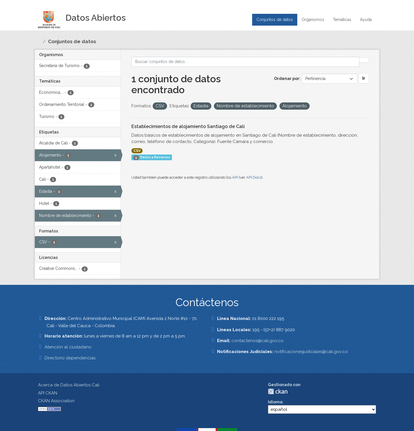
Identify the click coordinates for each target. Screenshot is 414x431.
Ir (363, 78)
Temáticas (342, 19)
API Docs (253, 177)
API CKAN (47, 393)
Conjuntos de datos (274, 19)
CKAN (278, 391)
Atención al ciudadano (68, 347)
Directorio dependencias (70, 358)
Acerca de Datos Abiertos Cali (68, 385)
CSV (137, 151)
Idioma (275, 402)
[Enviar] (364, 60)
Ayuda (366, 19)
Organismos (313, 19)
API (235, 177)
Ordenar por (286, 78)
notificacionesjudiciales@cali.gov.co (311, 351)
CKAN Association (56, 400)
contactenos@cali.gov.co (257, 340)
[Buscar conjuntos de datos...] (245, 62)
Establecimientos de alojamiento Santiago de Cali (188, 126)
